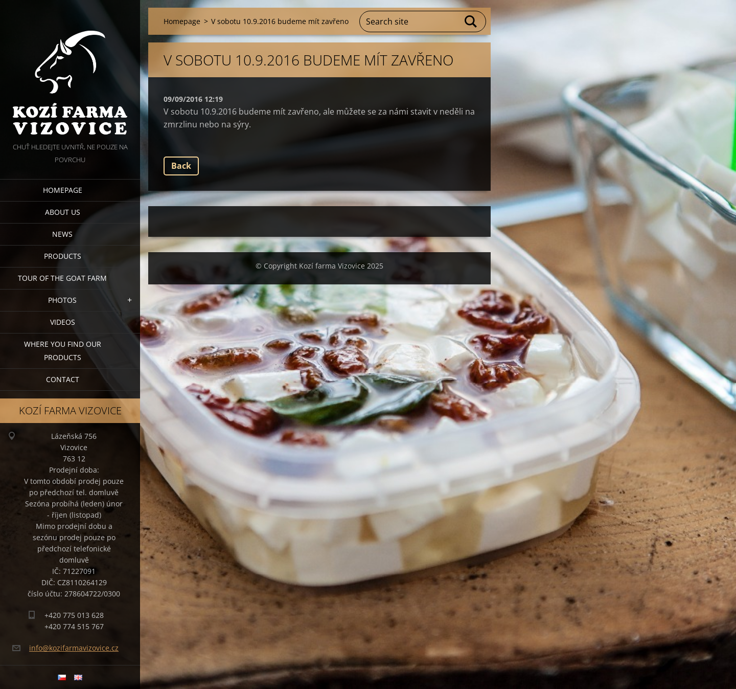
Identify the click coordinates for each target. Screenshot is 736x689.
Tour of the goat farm (62, 278)
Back (181, 165)
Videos (62, 322)
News (62, 234)
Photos (62, 300)
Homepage (62, 190)
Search (471, 21)
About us (62, 212)
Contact (62, 379)
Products (62, 256)
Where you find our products (62, 350)
